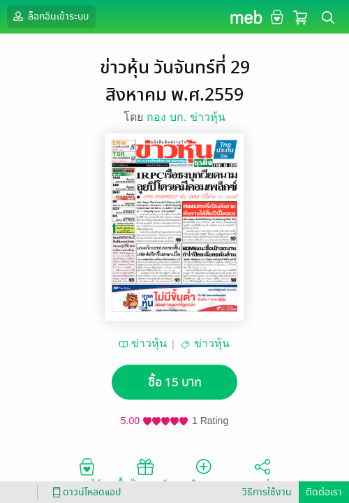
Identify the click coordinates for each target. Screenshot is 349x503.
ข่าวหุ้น (149, 343)
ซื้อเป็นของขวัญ (145, 472)
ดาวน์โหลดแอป (84, 492)
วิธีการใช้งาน (267, 492)
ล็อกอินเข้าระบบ (49, 16)
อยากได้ (86, 472)
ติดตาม (204, 472)
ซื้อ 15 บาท (175, 382)
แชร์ (262, 472)
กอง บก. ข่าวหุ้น (186, 117)
